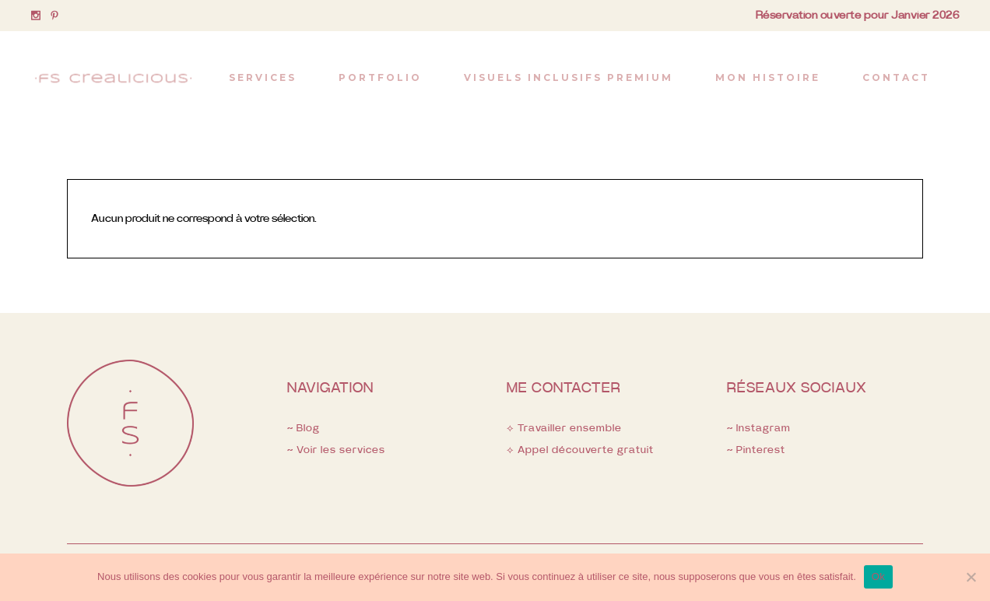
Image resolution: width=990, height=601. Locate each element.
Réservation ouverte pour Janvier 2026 (858, 15)
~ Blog (303, 429)
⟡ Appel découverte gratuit (580, 450)
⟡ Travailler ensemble (564, 429)
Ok (878, 576)
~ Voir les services (336, 450)
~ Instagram (759, 429)
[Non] (970, 577)
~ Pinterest (756, 450)
